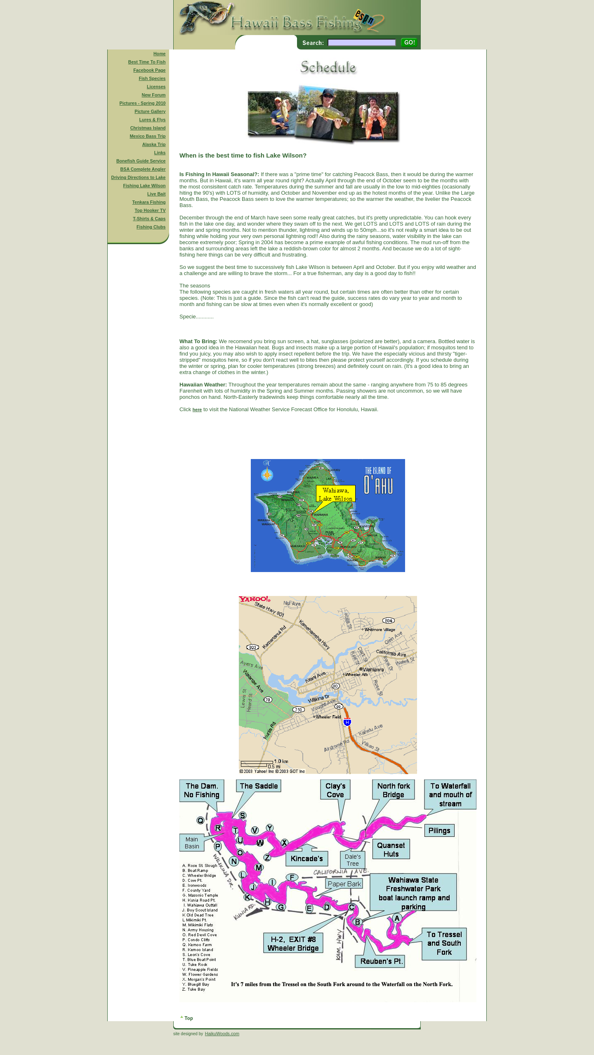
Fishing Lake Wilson (144, 185)
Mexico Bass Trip (147, 136)
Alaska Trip (154, 144)
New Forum (154, 94)
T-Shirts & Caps (149, 218)
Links (160, 152)
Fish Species (152, 78)
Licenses (156, 86)
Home (159, 53)
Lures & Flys (152, 119)
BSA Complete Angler (143, 169)
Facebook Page (149, 70)
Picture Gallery (149, 111)
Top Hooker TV (150, 210)
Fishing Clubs (151, 226)
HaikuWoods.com (222, 1033)
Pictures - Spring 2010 (143, 103)
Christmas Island (148, 127)
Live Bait (156, 193)
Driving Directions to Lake (138, 177)
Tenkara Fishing (149, 202)
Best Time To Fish (147, 61)
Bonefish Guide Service (141, 160)
